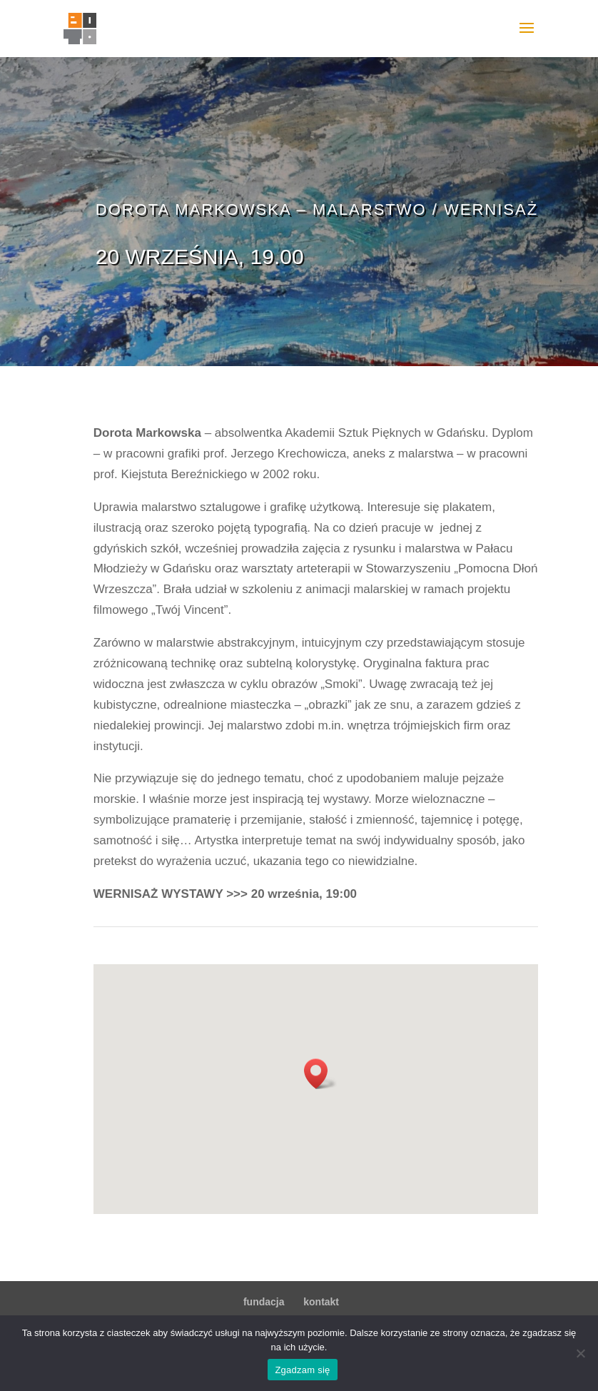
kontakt (321, 1301)
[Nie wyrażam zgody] (580, 1353)
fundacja (264, 1301)
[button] (320, 1073)
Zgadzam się (302, 1370)
